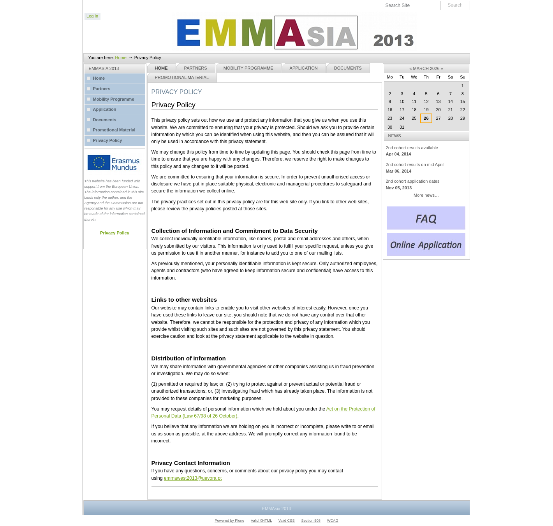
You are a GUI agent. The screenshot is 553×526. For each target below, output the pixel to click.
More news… (426, 195)
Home (120, 57)
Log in (92, 16)
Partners (195, 68)
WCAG (332, 521)
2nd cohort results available (426, 151)
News (394, 135)
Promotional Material (182, 77)
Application (304, 68)
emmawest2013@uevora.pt (193, 478)
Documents (348, 68)
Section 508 (311, 521)
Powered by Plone (229, 521)
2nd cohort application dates (426, 185)
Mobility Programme (248, 68)
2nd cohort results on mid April (426, 168)
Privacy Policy (114, 233)
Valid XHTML (261, 521)
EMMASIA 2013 (104, 68)
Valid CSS (286, 521)
